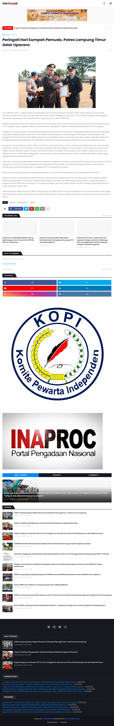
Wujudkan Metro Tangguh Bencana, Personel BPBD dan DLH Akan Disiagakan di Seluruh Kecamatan (43, 689)
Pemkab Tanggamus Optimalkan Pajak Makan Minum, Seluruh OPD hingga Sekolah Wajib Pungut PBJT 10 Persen (61, 554)
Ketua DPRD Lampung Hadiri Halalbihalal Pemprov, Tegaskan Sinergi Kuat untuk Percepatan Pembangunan (59, 605)
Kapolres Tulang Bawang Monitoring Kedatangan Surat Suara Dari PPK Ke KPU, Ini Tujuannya (18, 240)
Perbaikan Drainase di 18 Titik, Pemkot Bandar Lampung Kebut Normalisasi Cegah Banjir (38, 682)
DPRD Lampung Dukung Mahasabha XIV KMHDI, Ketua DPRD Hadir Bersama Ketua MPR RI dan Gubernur (57, 574)
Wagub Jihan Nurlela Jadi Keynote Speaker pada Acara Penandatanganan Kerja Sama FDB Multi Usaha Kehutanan (58, 565)
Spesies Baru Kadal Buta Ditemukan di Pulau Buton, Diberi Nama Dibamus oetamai (36, 712)
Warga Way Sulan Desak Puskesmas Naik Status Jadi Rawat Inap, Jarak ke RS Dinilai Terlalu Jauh (42, 691)
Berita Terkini (21, 475)
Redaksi (64, 722)
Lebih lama (106, 269)
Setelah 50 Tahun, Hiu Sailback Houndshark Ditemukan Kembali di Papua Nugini (35, 707)
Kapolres (14, 35)
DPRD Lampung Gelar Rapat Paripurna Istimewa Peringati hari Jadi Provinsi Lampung (50, 513)
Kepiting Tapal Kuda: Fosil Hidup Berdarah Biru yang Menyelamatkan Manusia (34, 705)
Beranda (5, 35)
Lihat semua (107, 215)
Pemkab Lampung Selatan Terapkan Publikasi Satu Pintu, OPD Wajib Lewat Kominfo (37, 684)
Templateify (47, 719)
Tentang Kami (52, 722)
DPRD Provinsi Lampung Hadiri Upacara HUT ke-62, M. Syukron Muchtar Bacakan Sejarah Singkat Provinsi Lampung (62, 595)
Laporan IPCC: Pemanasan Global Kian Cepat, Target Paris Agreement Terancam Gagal (39, 702)
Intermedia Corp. (72, 719)
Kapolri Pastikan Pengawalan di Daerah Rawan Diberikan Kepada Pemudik (46, 28)
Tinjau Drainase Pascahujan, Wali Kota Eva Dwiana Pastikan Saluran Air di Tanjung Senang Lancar (42, 686)
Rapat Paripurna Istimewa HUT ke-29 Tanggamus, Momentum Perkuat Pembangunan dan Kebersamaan (58, 533)
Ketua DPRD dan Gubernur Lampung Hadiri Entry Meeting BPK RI (41, 585)
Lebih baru (8, 269)
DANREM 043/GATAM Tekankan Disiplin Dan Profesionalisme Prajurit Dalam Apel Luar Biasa (52, 544)
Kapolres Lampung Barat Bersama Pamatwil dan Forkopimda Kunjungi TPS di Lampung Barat (57, 240)
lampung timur (23, 202)
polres (32, 202)
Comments (93, 475)
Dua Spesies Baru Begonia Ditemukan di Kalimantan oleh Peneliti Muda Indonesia (36, 709)
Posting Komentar (9, 264)
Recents (57, 475)
